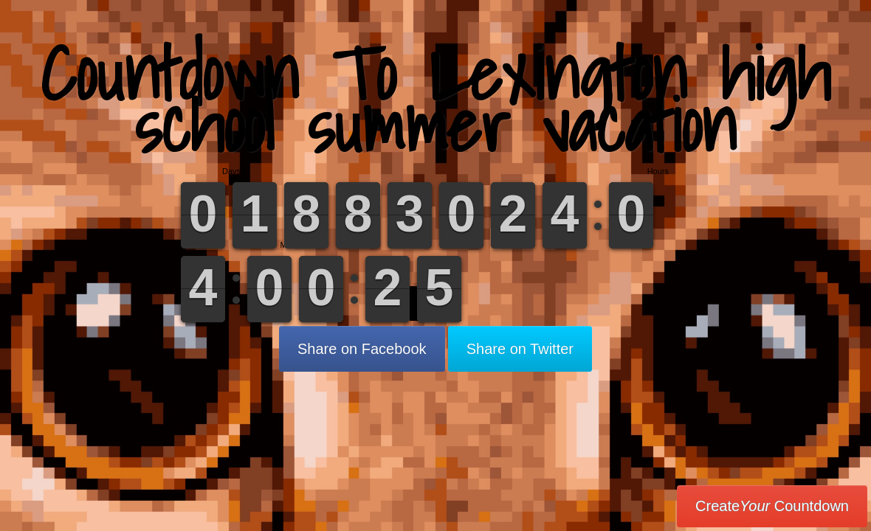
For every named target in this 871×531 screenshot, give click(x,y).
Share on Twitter (520, 349)
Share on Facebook (362, 349)
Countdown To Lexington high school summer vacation (435, 99)
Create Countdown (772, 506)
